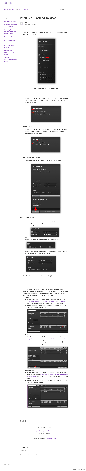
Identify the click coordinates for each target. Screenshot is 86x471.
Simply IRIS (7, 9)
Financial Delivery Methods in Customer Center (10, 52)
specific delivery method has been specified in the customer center (47, 301)
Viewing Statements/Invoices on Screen (10, 59)
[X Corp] (23, 421)
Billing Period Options (10, 21)
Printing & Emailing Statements (9, 41)
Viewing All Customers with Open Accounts (10, 25)
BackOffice (14, 9)
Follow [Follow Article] (65, 23)
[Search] (69, 9)
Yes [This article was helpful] (40, 430)
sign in (25, 454)
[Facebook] (21, 421)
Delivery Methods (9, 37)
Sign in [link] (78, 3)
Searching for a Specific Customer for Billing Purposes (10, 31)
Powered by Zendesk (79, 469)
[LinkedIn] (25, 421)
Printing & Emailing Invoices (9, 46)
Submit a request (70, 3)
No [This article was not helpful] (48, 430)
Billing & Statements (23, 9)
